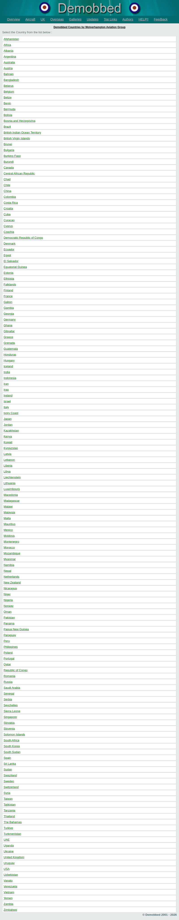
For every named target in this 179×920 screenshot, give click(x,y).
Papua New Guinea (16, 629)
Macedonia (11, 495)
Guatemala (11, 348)
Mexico (8, 530)
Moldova (9, 535)
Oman (7, 611)
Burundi (9, 161)
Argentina (10, 56)
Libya (7, 471)
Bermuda (9, 109)
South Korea (12, 746)
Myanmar (10, 559)
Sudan (8, 769)
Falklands (10, 284)
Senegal (9, 693)
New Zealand (12, 582)
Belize (7, 97)
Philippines (11, 646)
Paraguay (10, 635)
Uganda (9, 845)
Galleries (75, 19)
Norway (8, 606)
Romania (9, 676)
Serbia (8, 699)
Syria (7, 793)
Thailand (9, 816)
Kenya (8, 436)
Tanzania (9, 810)
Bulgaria (9, 150)
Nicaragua (10, 588)
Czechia (9, 232)
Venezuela (10, 886)
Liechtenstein (12, 477)
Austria (8, 68)
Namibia (9, 565)
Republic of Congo (16, 670)
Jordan (8, 424)
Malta (7, 518)
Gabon (8, 302)
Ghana (8, 325)
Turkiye (8, 828)
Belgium (9, 91)
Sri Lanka (10, 763)
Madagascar (12, 500)
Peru (7, 641)
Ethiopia (9, 278)
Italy (6, 407)
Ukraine (9, 851)
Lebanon (9, 459)
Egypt (7, 255)
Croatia (8, 208)
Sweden (9, 781)
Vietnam (9, 892)
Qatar (7, 664)
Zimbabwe (10, 909)
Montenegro (11, 541)
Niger (7, 594)
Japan (7, 419)
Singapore (10, 717)
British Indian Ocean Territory (22, 132)
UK (43, 19)
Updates (92, 19)
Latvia (7, 454)
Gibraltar (9, 331)
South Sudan (12, 752)
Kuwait (8, 442)
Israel (7, 401)
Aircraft (30, 19)
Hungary (9, 360)
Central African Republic (19, 173)
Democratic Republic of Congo (23, 237)
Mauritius (9, 524)
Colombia (10, 196)
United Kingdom (14, 857)
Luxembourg (12, 489)
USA (7, 869)
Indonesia (10, 378)
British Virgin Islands (17, 138)
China (7, 191)
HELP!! (143, 19)
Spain (7, 758)
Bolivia (8, 115)
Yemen (8, 898)
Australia (9, 62)
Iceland (8, 366)
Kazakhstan (11, 430)
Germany (9, 319)
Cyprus (8, 226)
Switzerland (11, 787)
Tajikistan (9, 804)
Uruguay (9, 863)
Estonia (8, 272)
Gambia (9, 308)
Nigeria (8, 600)
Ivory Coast (11, 413)
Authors (127, 19)
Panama (9, 623)
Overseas (57, 19)
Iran (6, 383)
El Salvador (11, 261)
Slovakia (9, 722)
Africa (7, 45)
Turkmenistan (12, 833)
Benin (7, 103)
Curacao (9, 220)
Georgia (9, 313)
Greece (8, 337)
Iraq (6, 389)
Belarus (8, 85)
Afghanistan (11, 39)
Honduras (10, 354)
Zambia (8, 904)
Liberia (8, 465)
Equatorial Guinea (15, 267)
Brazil (7, 126)
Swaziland (10, 775)
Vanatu (8, 880)
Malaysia (9, 512)
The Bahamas (13, 822)
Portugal (9, 658)
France (8, 296)
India (7, 372)
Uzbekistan (11, 874)
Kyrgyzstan (11, 448)
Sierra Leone (12, 711)
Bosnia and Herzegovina (19, 121)
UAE (7, 839)
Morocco (9, 547)
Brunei (8, 144)
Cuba (7, 214)
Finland (8, 290)
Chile (7, 185)
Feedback (160, 19)
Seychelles (11, 705)
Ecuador (9, 249)
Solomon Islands (14, 734)
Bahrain (9, 74)
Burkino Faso (12, 156)
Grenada (9, 343)
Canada (9, 167)
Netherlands (11, 576)
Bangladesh (11, 80)
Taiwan (8, 798)
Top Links (110, 19)
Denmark (9, 243)
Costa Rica (11, 202)
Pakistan (9, 617)
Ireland (8, 395)
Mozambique (12, 553)
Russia (8, 682)
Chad (7, 179)
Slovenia (9, 728)
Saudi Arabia (12, 687)
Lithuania (9, 483)
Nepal (7, 570)
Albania (8, 50)
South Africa (11, 740)
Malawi (8, 506)
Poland (8, 652)
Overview (13, 19)
